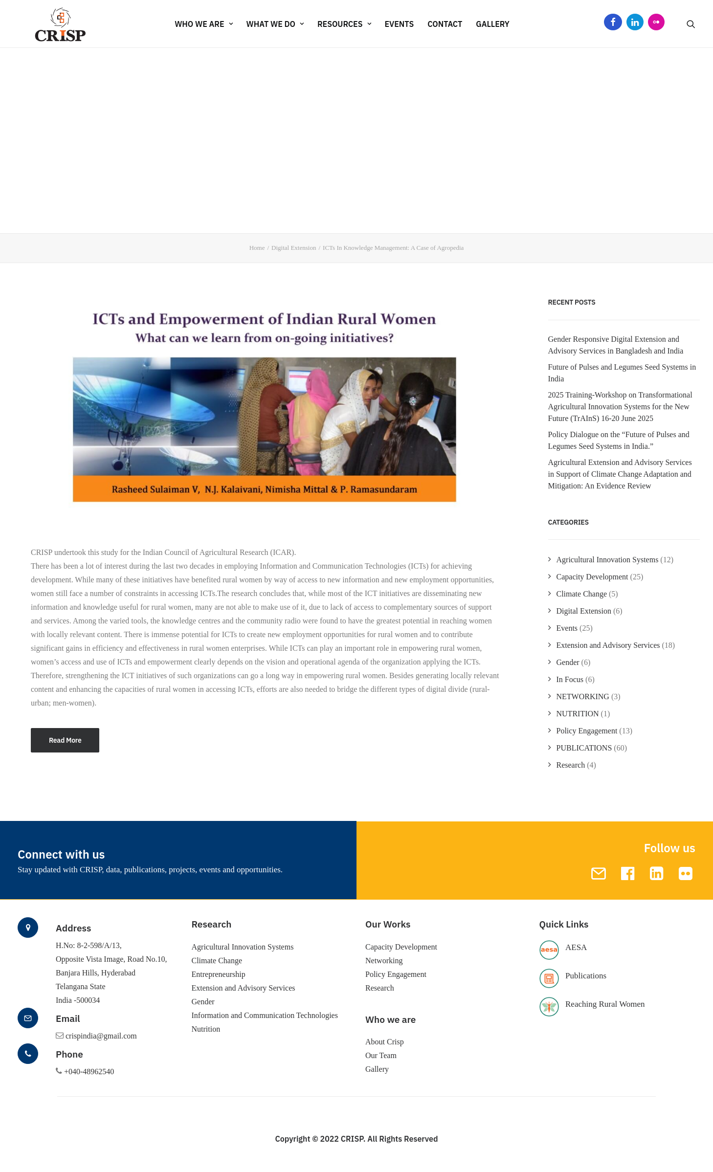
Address (73, 928)
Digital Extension (293, 247)
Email (68, 1018)
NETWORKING (583, 696)
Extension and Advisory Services (608, 645)
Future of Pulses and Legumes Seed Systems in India (622, 373)
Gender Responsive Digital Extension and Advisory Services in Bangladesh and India (616, 345)
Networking (383, 960)
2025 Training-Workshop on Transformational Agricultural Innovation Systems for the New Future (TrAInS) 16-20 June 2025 (620, 406)
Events (567, 628)
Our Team (381, 1055)
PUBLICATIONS (584, 748)
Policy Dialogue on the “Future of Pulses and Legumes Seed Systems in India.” (619, 440)
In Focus (570, 679)
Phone (69, 1054)
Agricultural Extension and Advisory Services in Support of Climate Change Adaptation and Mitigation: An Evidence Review (620, 474)
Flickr (656, 24)
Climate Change (582, 594)
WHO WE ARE (203, 24)
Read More (65, 740)
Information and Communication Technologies (265, 1015)
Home (257, 247)
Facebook (613, 24)
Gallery (493, 24)
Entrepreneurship (218, 974)
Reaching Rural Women (605, 1004)
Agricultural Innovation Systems (608, 559)
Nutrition (206, 1029)
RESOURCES (344, 24)
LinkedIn (635, 24)
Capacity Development (592, 577)
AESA (576, 947)
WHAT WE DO (275, 24)
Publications (585, 975)
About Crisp (384, 1042)
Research (571, 765)
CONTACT (444, 24)
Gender (568, 662)
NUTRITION (578, 713)
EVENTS (399, 24)
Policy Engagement (587, 731)
